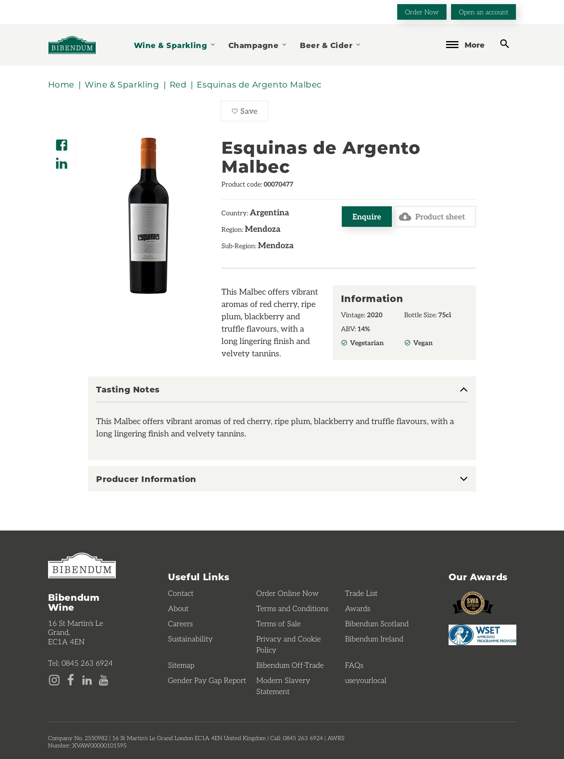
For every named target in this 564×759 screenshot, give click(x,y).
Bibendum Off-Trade (290, 665)
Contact (180, 593)
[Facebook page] (70, 679)
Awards (357, 608)
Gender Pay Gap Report (207, 680)
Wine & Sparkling (175, 45)
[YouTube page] (103, 679)
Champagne (258, 45)
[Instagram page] (54, 679)
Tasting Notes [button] (128, 389)
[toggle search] (504, 44)
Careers (180, 623)
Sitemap (181, 665)
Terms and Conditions (292, 608)
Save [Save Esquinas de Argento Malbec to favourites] (249, 113)
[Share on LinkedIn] (61, 160)
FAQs (354, 665)
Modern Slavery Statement (283, 686)
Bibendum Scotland (377, 623)
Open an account (483, 11)
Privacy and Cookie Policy (288, 644)
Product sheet (432, 216)
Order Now (422, 11)
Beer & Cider (330, 45)
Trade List (361, 593)
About (178, 608)
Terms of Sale (278, 623)
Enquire (366, 216)
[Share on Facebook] (61, 142)
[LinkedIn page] (87, 679)
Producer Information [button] (146, 478)
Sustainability (190, 638)
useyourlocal (366, 680)
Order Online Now (287, 593)
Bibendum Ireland (374, 638)
